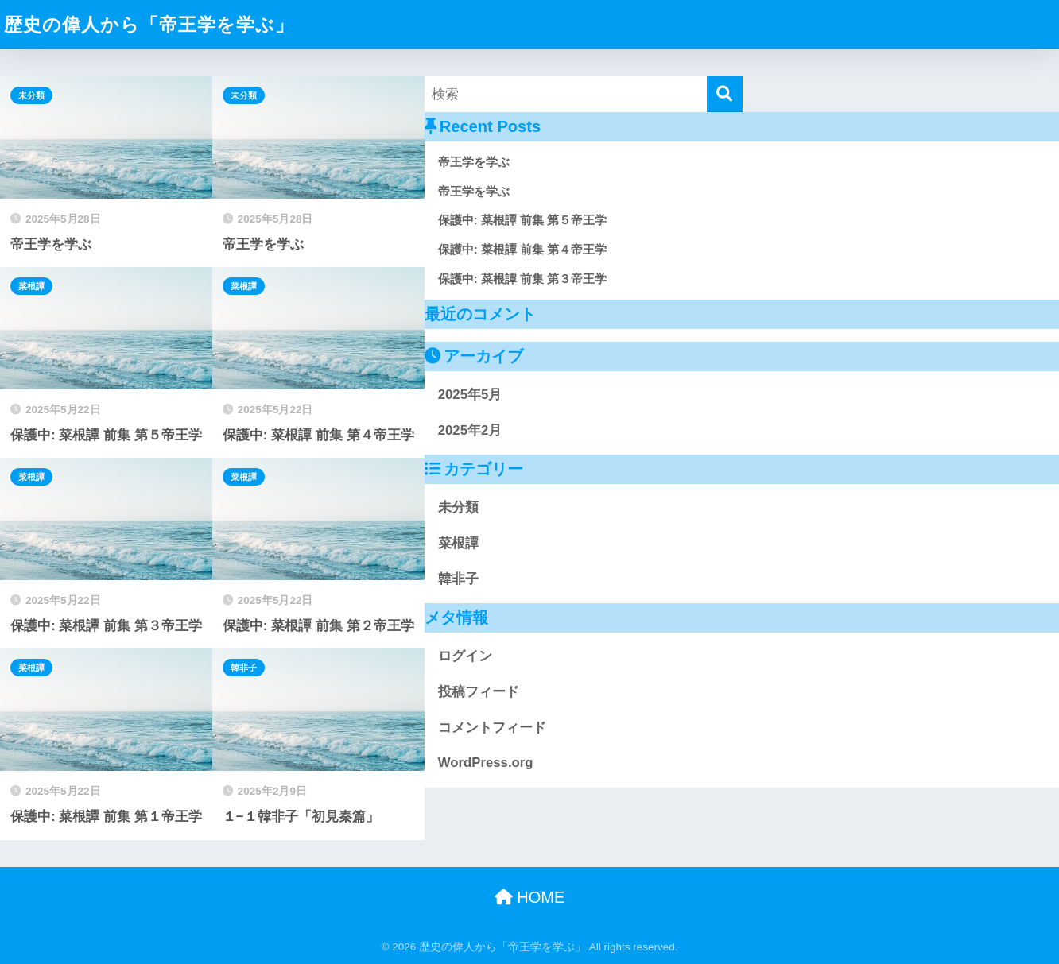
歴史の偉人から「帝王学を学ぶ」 (149, 24)
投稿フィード (478, 691)
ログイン (465, 656)
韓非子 (244, 667)
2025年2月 (470, 430)
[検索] (725, 94)
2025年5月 (470, 394)
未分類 (31, 95)
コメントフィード (492, 727)
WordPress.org (485, 762)
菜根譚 (31, 286)
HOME (530, 897)
